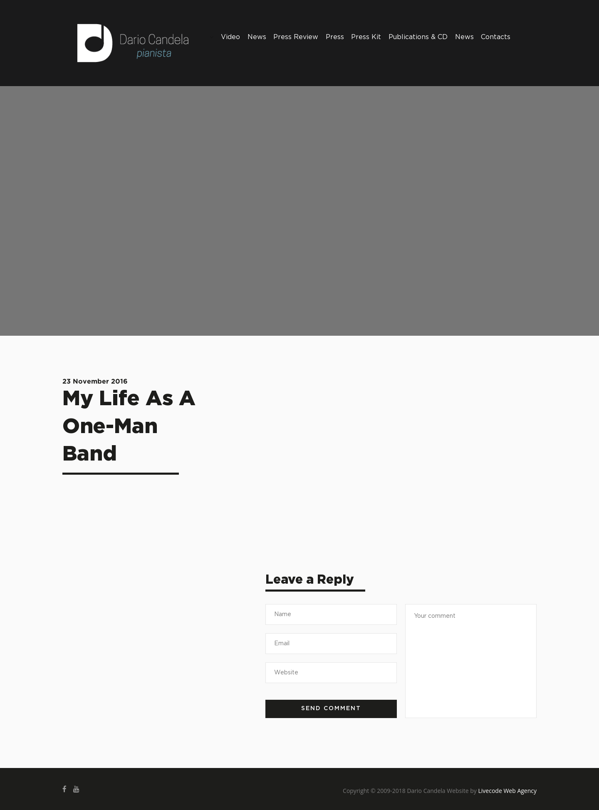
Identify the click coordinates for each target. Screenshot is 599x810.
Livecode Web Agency (507, 791)
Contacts (495, 37)
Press (335, 37)
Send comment (331, 708)
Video (230, 37)
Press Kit (366, 37)
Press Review (295, 37)
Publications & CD (418, 37)
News (257, 37)
